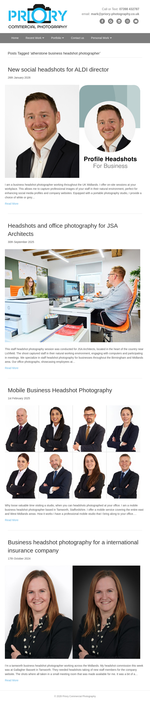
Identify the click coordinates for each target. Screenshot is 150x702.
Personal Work (100, 37)
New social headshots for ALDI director (58, 69)
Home (15, 37)
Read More (11, 203)
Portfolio (56, 37)
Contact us (77, 37)
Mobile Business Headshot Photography (60, 390)
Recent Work (33, 37)
